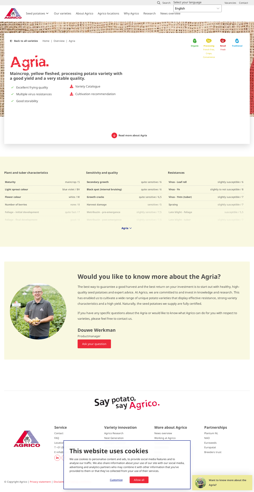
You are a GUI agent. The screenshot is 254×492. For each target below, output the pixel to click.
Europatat (210, 447)
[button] (164, 2)
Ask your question (94, 344)
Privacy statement (40, 481)
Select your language (187, 2)
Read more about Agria (129, 135)
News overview (170, 13)
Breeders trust (212, 452)
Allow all (139, 480)
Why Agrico (131, 13)
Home (46, 40)
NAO (207, 438)
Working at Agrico (165, 438)
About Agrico (84, 13)
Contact (58, 433)
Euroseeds (210, 442)
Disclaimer (60, 481)
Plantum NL (211, 433)
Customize (116, 480)
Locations (59, 442)
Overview (59, 40)
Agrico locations (108, 13)
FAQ (56, 438)
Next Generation (114, 438)
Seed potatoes (35, 13)
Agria (72, 40)
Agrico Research (113, 433)
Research (149, 13)
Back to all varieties (26, 40)
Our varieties (62, 13)
